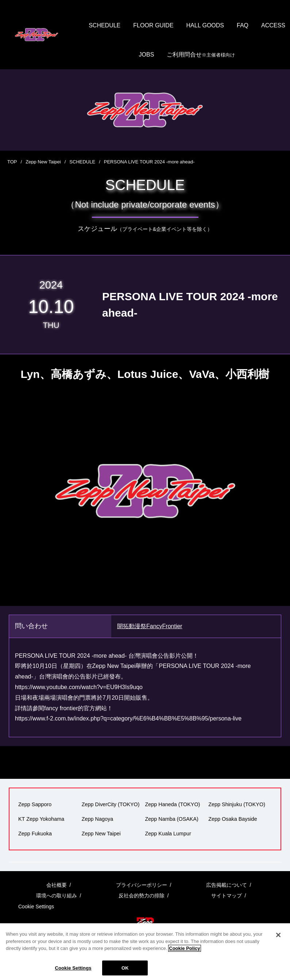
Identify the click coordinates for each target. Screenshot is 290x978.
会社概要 (56, 885)
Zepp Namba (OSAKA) (171, 819)
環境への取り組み (56, 895)
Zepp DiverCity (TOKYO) (111, 804)
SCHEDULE (104, 25)
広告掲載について (226, 885)
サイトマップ (226, 895)
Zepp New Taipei (43, 162)
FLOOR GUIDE (153, 25)
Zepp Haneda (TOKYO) (172, 804)
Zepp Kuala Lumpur (168, 833)
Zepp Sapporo (34, 804)
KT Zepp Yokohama (41, 819)
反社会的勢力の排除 (142, 895)
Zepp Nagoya (97, 819)
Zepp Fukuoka (35, 833)
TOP (12, 162)
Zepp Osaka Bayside (232, 819)
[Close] (278, 940)
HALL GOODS (205, 25)
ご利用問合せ (201, 54)
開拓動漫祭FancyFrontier (149, 626)
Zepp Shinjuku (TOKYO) (236, 804)
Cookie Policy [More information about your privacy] (184, 953)
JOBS (146, 54)
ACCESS (273, 25)
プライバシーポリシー (141, 885)
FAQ (242, 25)
